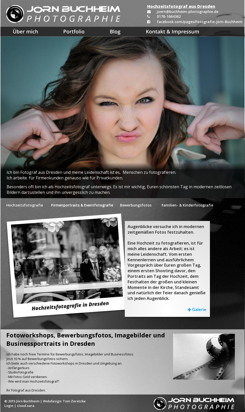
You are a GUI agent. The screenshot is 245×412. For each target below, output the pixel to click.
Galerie (198, 309)
